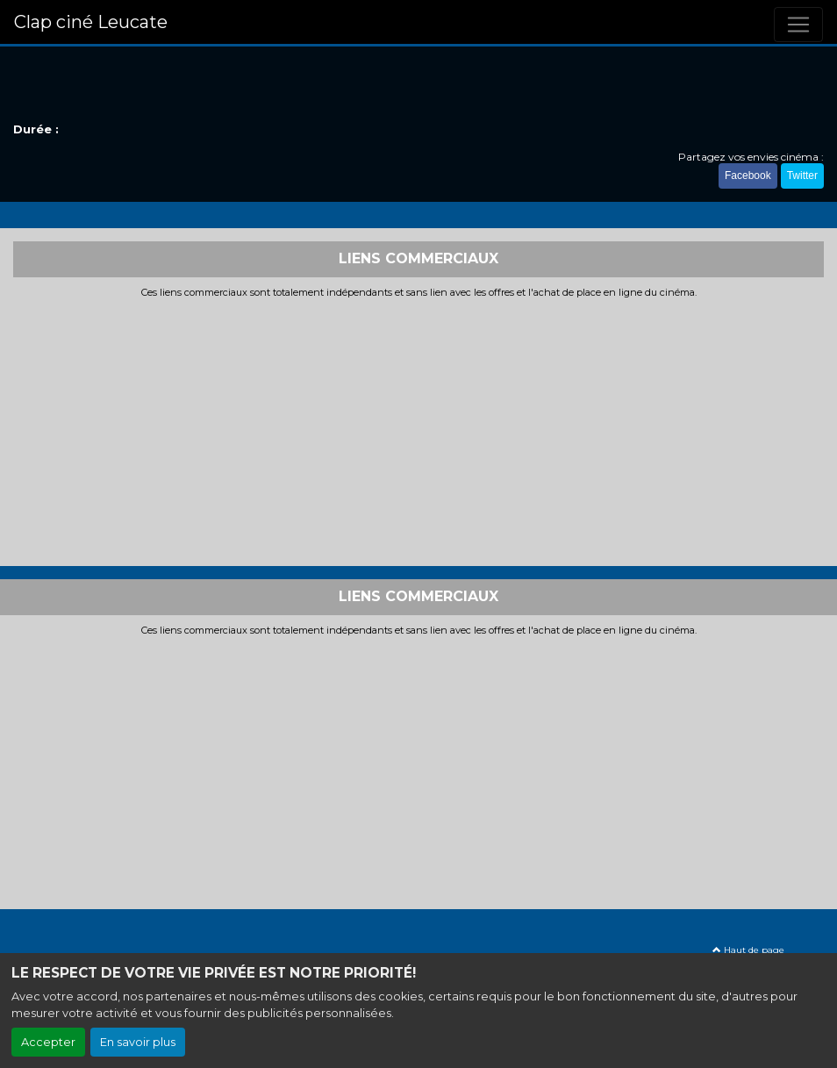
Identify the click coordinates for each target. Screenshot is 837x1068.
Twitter (802, 175)
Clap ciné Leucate (91, 21)
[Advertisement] (418, 430)
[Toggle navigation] (798, 24)
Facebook (748, 175)
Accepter (48, 1042)
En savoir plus (137, 1042)
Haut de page (748, 950)
